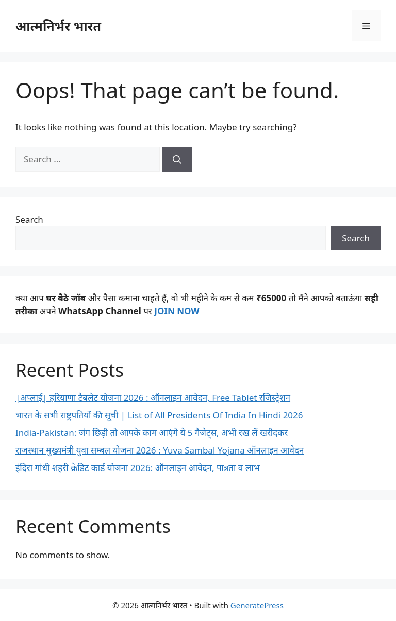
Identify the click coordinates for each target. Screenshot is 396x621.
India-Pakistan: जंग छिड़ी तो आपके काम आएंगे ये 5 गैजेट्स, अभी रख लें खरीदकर (151, 433)
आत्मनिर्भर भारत (58, 26)
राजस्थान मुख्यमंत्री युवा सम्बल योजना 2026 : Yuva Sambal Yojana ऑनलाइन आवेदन (159, 450)
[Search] (177, 159)
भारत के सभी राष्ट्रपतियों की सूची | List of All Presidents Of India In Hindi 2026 (159, 415)
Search (29, 219)
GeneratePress (257, 605)
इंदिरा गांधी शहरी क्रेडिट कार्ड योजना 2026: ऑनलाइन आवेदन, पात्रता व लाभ (137, 468)
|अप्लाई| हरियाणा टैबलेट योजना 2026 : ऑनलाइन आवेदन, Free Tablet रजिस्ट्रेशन (152, 398)
